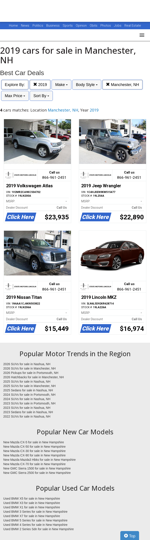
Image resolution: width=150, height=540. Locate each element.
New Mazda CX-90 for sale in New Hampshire (34, 455)
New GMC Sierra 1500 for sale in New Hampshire (37, 468)
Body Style (87, 85)
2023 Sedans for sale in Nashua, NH (28, 412)
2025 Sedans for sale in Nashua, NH (28, 390)
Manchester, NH (122, 84)
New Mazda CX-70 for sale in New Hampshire (34, 464)
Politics (38, 26)
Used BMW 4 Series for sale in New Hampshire (35, 524)
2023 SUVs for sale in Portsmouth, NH (29, 403)
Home (13, 26)
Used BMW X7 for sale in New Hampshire (31, 516)
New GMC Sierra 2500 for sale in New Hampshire (37, 473)
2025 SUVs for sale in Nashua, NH (26, 381)
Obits (94, 26)
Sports (68, 26)
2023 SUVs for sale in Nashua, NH (26, 407)
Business (53, 26)
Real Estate (132, 26)
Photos (106, 26)
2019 (40, 84)
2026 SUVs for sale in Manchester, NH (29, 368)
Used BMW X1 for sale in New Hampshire (31, 507)
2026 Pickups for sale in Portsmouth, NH (30, 373)
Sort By (41, 96)
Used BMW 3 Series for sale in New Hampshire (35, 511)
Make (61, 85)
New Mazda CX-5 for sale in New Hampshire (33, 442)
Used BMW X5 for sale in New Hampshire (31, 498)
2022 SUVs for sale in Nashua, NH (26, 416)
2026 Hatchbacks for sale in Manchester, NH (33, 377)
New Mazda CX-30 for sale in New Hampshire (34, 451)
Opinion (82, 26)
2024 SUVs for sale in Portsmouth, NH (29, 394)
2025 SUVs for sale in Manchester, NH (29, 386)
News (25, 26)
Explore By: (15, 85)
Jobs (118, 26)
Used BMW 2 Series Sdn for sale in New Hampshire (38, 529)
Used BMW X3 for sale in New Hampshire (31, 503)
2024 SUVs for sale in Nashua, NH (26, 399)
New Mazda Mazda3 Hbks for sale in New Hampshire (39, 459)
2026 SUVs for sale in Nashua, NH (26, 364)
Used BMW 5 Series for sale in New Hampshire (35, 520)
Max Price (15, 96)
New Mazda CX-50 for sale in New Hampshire (34, 446)
